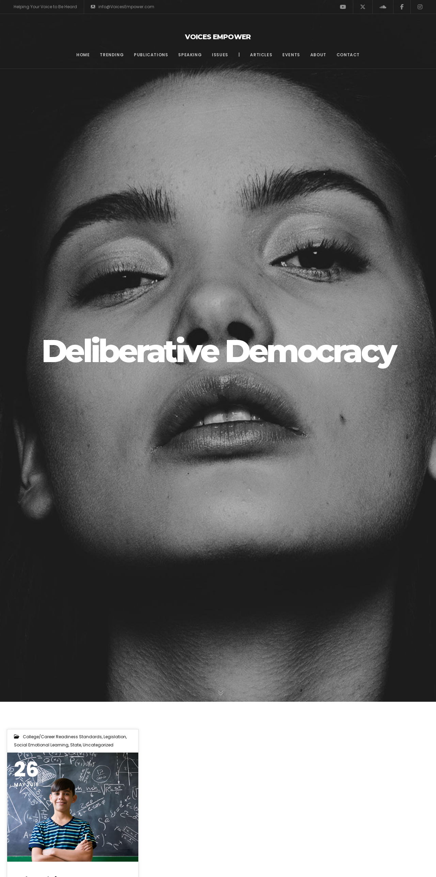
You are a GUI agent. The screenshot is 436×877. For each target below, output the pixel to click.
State (75, 745)
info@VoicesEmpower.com (122, 7)
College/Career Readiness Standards (62, 737)
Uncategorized (98, 745)
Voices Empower (218, 37)
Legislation (115, 737)
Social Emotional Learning (41, 745)
